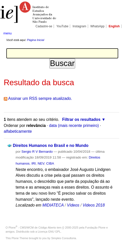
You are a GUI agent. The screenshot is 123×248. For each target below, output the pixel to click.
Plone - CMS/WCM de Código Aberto (32, 227)
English (114, 26)
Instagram (79, 26)
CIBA (50, 163)
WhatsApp (97, 26)
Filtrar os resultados (81, 119)
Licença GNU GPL (49, 231)
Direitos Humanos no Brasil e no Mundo (51, 145)
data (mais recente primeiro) (74, 125)
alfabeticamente (18, 131)
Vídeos (73, 205)
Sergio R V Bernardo (37, 151)
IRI (33, 163)
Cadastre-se (43, 26)
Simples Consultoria (63, 238)
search (114, 33)
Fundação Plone (95, 227)
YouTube (62, 26)
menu (7, 33)
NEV (41, 163)
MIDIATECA (53, 205)
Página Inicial (35, 39)
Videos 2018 (94, 205)
